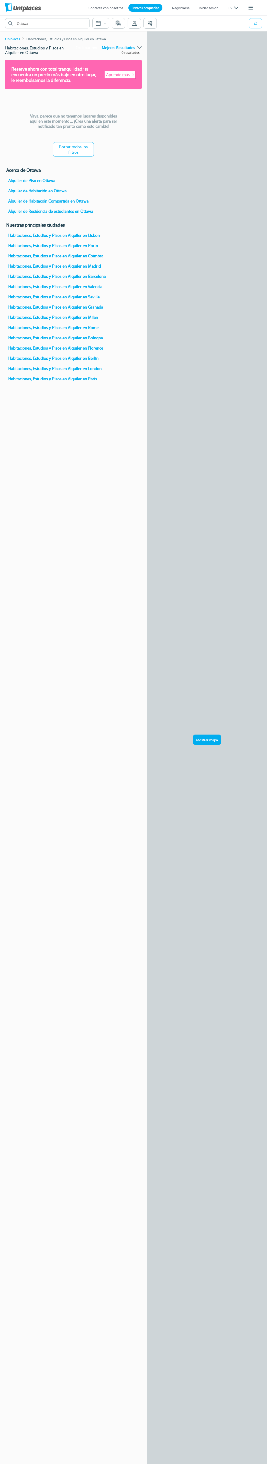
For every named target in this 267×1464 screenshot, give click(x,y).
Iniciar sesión (208, 7)
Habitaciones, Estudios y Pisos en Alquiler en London (55, 368)
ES (233, 7)
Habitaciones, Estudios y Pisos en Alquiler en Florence (55, 348)
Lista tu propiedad (145, 7)
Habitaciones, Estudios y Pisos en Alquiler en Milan (53, 317)
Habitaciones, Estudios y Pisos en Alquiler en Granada (55, 307)
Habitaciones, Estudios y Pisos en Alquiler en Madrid (54, 266)
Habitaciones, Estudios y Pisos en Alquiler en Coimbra (55, 255)
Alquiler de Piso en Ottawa (31, 180)
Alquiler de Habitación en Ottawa (37, 190)
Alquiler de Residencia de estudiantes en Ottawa (50, 211)
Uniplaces (12, 38)
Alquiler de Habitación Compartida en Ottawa (48, 201)
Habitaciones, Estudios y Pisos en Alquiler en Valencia (55, 286)
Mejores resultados (122, 48)
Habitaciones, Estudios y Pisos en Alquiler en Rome (53, 327)
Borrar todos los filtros (73, 149)
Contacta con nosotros (105, 7)
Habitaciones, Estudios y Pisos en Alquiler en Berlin (53, 358)
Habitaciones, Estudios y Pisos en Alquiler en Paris (52, 378)
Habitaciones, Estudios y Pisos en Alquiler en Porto (53, 245)
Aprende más (120, 74)
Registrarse (181, 7)
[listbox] (233, 8)
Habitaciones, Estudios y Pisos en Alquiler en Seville (53, 296)
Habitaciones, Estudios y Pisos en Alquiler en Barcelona (57, 276)
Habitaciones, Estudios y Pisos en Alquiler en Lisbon (54, 235)
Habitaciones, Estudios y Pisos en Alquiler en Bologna (55, 337)
